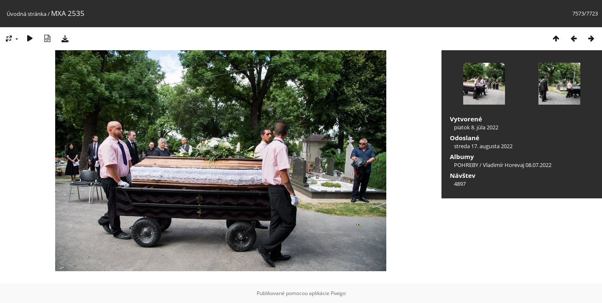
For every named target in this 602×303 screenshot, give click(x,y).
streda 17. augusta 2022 (483, 146)
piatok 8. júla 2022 (476, 127)
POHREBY (466, 165)
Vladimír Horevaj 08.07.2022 (517, 165)
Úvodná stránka (26, 14)
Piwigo (338, 293)
